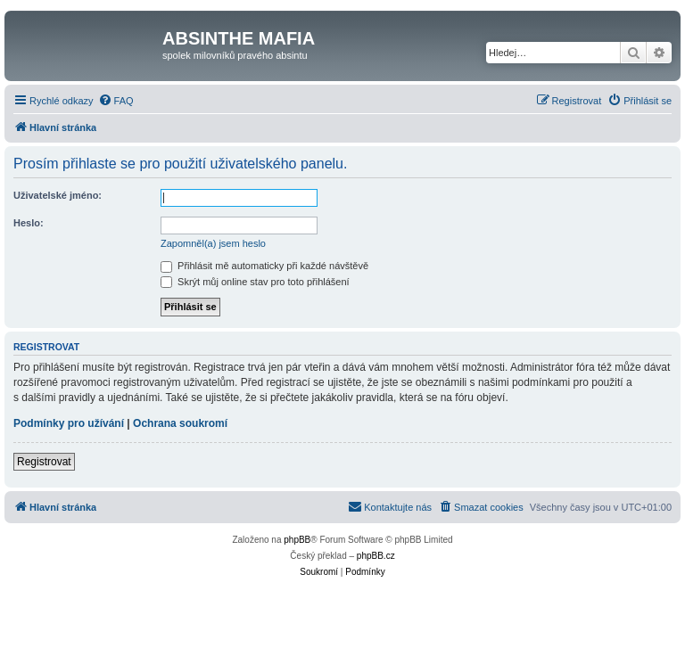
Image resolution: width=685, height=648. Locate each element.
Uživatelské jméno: (57, 195)
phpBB (297, 540)
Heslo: (28, 222)
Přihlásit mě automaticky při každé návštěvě (264, 265)
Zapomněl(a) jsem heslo (213, 243)
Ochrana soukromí (180, 423)
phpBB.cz (376, 556)
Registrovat (44, 461)
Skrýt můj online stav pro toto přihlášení (255, 281)
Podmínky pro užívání (68, 423)
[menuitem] (116, 100)
